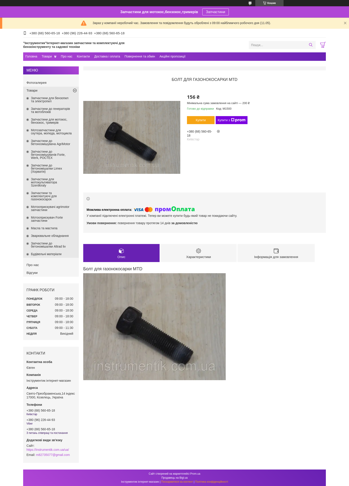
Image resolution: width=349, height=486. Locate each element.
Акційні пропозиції (173, 56)
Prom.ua (195, 473)
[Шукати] (311, 45)
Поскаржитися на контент (177, 481)
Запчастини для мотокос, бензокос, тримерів (49, 121)
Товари (47, 56)
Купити (201, 120)
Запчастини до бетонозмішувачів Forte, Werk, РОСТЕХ (48, 155)
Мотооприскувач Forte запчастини (47, 219)
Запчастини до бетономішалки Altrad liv (48, 245)
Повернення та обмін (139, 56)
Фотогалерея (36, 82)
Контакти (83, 56)
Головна (31, 56)
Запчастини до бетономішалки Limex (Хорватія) (46, 168)
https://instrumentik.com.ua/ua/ (47, 449)
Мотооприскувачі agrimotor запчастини (50, 208)
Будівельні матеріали (46, 254)
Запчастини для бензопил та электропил (49, 99)
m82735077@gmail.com (53, 455)
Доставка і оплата (107, 56)
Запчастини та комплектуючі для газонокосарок (44, 196)
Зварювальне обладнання (50, 236)
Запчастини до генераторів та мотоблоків (50, 110)
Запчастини (215, 12)
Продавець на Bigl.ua (174, 477)
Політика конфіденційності (211, 481)
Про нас (66, 56)
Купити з (232, 120)
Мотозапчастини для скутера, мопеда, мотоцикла (51, 131)
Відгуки (32, 273)
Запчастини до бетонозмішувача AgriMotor (50, 142)
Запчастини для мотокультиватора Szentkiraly (44, 182)
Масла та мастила (44, 228)
